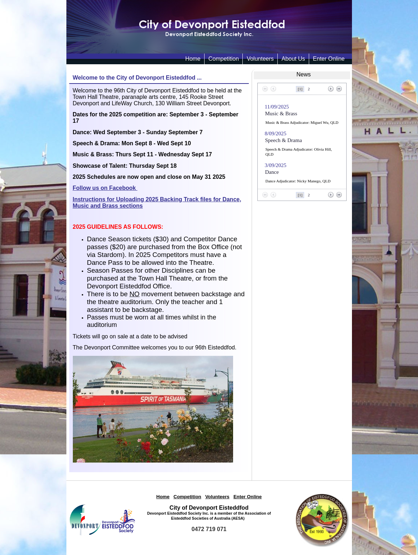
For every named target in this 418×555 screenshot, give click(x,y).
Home (163, 496)
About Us (293, 59)
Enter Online (329, 59)
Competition (223, 59)
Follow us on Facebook (105, 188)
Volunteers (260, 59)
